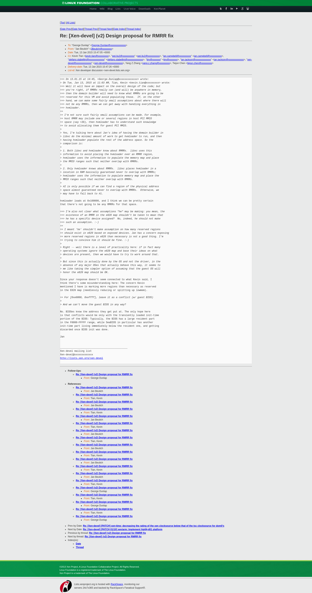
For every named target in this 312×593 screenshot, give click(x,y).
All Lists (70, 22)
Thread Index (133, 29)
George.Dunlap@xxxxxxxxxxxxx (109, 45)
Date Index (119, 29)
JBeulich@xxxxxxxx (101, 48)
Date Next (77, 29)
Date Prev (65, 29)
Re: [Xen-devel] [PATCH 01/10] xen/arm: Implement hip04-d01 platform (122, 529)
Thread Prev (91, 29)
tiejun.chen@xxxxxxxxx (199, 63)
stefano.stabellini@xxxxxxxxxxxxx (86, 59)
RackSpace (117, 584)
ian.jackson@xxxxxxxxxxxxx (196, 59)
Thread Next (105, 29)
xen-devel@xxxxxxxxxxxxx (108, 63)
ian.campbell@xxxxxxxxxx (177, 56)
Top (62, 22)
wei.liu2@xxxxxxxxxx (123, 56)
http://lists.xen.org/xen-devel (81, 358)
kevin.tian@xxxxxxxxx (97, 56)
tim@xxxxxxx (154, 59)
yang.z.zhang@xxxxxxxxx (156, 63)
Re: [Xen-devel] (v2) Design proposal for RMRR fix (104, 374)
